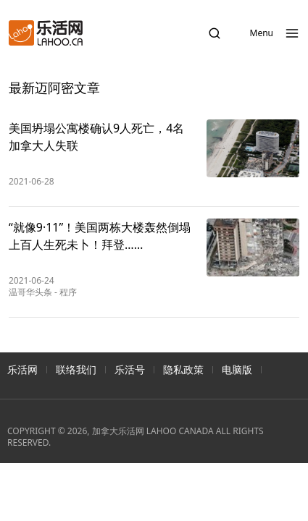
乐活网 (22, 369)
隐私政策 (183, 369)
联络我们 (76, 369)
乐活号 (130, 369)
